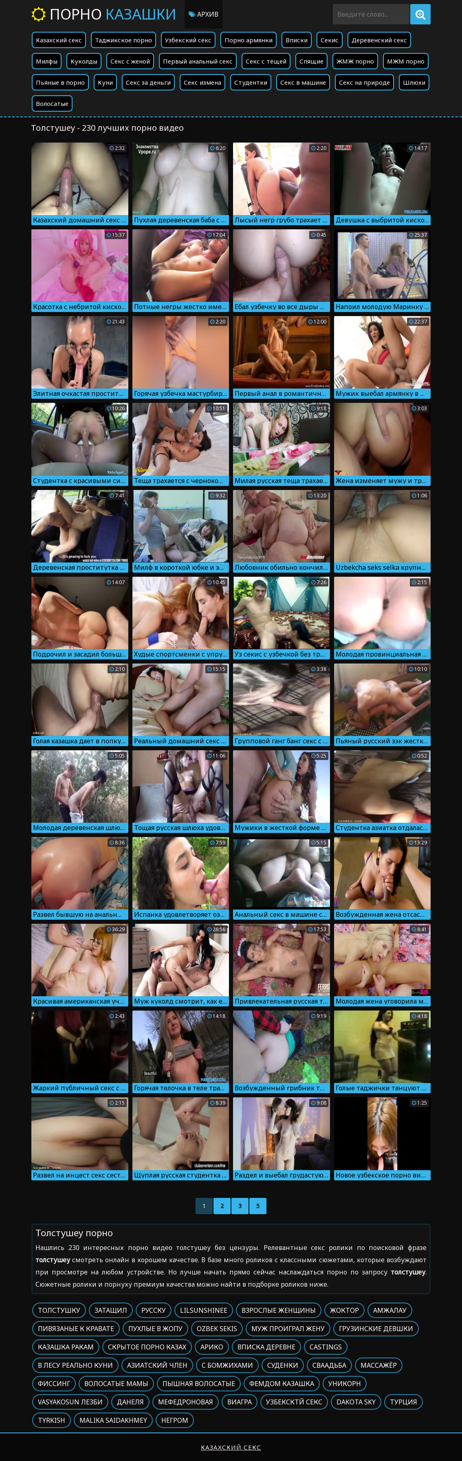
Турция (403, 1401)
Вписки (297, 40)
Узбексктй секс (294, 1401)
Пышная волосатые (199, 1383)
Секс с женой (130, 61)
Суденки (282, 1365)
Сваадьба (329, 1365)
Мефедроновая (185, 1401)
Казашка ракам (66, 1346)
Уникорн (344, 1383)
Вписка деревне (266, 1346)
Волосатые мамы (116, 1383)
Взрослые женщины (279, 1310)
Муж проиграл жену (288, 1328)
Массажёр (379, 1365)
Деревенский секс (379, 40)
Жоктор (344, 1310)
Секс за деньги (148, 82)
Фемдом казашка (281, 1383)
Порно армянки (248, 40)
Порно (103, 14)
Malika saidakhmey (113, 1420)
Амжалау (390, 1310)
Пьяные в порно (60, 82)
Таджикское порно (123, 40)
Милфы (46, 61)
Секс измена (202, 82)
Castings (326, 1346)
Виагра (239, 1401)
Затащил (111, 1310)
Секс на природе (364, 82)
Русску (153, 1310)
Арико (211, 1346)
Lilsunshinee (203, 1310)
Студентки (250, 82)
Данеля (130, 1401)
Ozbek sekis (217, 1328)
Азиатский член (157, 1365)
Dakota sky (356, 1401)
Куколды (83, 61)
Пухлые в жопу (155, 1328)
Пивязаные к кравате (76, 1328)
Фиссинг (54, 1383)
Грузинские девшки (376, 1328)
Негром (174, 1420)
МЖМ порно (406, 61)
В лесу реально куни (75, 1365)
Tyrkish (51, 1420)
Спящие (311, 61)
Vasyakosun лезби (70, 1401)
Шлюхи (414, 82)
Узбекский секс (188, 40)
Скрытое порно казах (147, 1346)
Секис (330, 40)
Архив (203, 14)
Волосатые (52, 103)
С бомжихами (227, 1365)
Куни (105, 82)
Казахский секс (59, 40)
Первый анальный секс (198, 61)
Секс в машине (303, 82)
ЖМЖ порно (355, 61)
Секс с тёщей (266, 61)
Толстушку (59, 1310)
